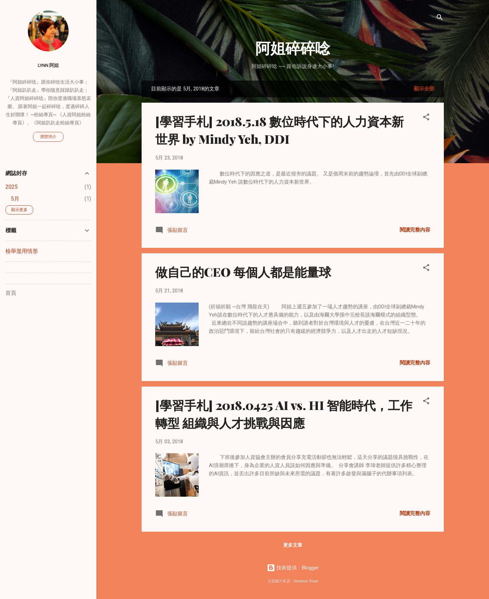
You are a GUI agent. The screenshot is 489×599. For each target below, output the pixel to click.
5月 (15, 198)
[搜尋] (440, 18)
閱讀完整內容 (415, 230)
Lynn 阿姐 (48, 65)
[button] (426, 118)
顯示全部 (424, 89)
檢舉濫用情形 (21, 251)
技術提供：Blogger (293, 568)
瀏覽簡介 (48, 136)
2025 (11, 187)
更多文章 (292, 545)
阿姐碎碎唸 (292, 47)
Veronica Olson (306, 581)
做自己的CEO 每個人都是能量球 (243, 271)
